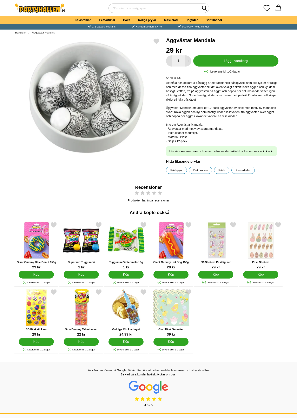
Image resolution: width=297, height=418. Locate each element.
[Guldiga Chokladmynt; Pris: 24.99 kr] (126, 313)
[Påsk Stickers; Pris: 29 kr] (261, 245)
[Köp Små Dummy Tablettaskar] (81, 341)
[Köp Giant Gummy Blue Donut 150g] (36, 274)
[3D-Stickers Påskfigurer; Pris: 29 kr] (216, 245)
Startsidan (20, 32)
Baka (126, 20)
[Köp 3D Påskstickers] (36, 341)
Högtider (192, 20)
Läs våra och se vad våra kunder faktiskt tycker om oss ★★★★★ (221, 151)
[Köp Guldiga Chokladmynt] (126, 341)
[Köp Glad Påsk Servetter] (171, 341)
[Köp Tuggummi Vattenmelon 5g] (126, 274)
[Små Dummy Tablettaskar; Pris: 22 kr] (81, 313)
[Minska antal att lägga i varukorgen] (169, 61)
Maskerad (171, 20)
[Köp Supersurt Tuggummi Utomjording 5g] (81, 274)
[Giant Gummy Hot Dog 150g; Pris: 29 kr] (171, 245)
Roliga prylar (147, 20)
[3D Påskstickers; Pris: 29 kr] (36, 313)
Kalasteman (83, 20)
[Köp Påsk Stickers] (260, 274)
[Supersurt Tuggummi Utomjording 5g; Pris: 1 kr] (81, 245)
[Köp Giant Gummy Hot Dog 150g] (171, 274)
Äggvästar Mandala (43, 32)
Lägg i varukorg (236, 61)
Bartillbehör (214, 20)
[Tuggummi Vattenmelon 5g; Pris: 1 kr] (126, 245)
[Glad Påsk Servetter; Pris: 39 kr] (171, 313)
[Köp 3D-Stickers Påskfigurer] (215, 274)
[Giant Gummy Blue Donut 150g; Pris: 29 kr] (36, 245)
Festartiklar (107, 20)
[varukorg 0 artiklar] (278, 8)
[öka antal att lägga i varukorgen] (188, 61)
